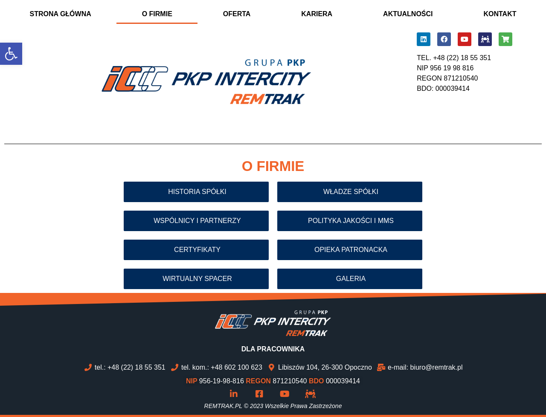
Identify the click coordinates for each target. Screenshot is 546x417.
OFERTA (237, 13)
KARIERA (316, 13)
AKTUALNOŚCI (408, 13)
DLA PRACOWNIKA (273, 349)
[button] (11, 54)
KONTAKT (499, 13)
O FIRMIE (157, 13)
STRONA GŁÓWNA (60, 13)
